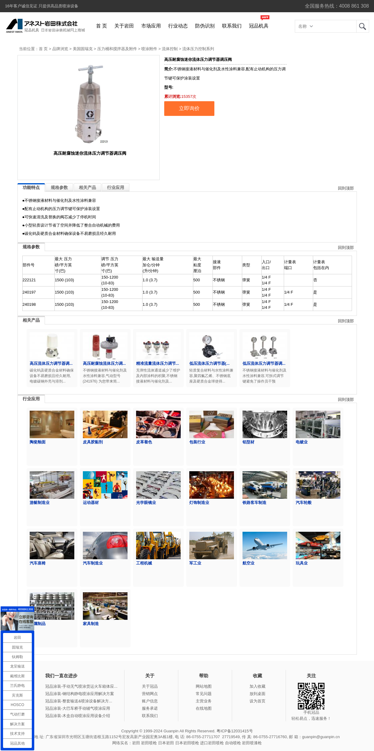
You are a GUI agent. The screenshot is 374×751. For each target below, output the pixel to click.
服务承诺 (150, 708)
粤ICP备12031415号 (235, 731)
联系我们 (232, 25)
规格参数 (59, 187)
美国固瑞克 (83, 48)
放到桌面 (257, 693)
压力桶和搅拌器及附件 (117, 48)
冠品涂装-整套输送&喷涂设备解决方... (78, 701)
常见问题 (204, 693)
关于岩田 (124, 25)
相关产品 (87, 187)
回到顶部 (346, 188)
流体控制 (170, 48)
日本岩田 (166, 743)
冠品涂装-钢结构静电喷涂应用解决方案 (79, 693)
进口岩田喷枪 (212, 743)
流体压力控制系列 (198, 48)
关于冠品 (150, 686)
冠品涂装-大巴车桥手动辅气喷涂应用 (77, 708)
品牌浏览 (60, 48)
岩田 (363, 26)
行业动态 (178, 25)
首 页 (101, 25)
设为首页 (257, 701)
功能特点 (31, 187)
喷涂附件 (149, 48)
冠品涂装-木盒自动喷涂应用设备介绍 (77, 715)
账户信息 (150, 701)
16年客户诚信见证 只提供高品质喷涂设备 (41, 6)
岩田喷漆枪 (252, 743)
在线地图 (204, 708)
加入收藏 (257, 686)
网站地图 (204, 686)
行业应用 (115, 187)
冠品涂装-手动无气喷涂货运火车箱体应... (81, 686)
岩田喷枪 (149, 743)
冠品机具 (258, 25)
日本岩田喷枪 (187, 743)
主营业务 (204, 701)
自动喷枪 (233, 743)
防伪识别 (205, 25)
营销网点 (150, 693)
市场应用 (151, 25)
